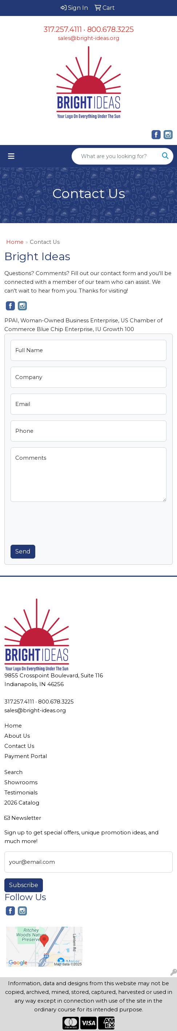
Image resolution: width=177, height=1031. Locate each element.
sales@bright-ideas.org (88, 38)
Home (15, 242)
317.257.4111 (63, 29)
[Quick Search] (115, 156)
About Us (17, 736)
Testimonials (20, 792)
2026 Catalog (21, 803)
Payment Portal (25, 756)
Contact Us (19, 746)
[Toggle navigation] (11, 156)
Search (13, 772)
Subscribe (23, 885)
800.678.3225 (110, 29)
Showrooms (20, 782)
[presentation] (66, 522)
